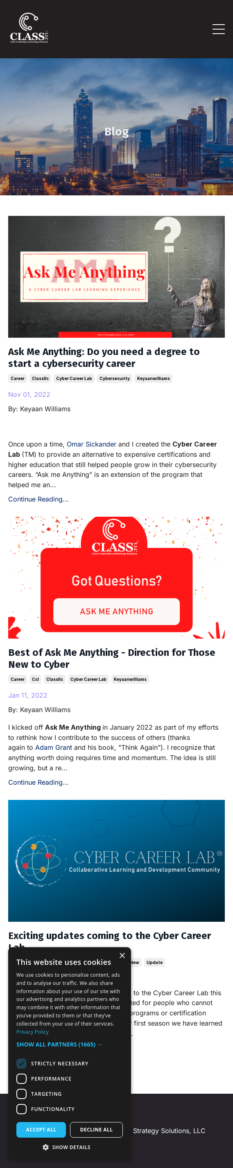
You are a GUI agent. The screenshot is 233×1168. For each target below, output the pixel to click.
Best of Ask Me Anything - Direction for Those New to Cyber (111, 658)
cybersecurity (115, 378)
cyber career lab (74, 378)
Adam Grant (53, 747)
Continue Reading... (38, 499)
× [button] (122, 956)
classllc (40, 378)
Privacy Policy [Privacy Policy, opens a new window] (32, 1031)
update (155, 962)
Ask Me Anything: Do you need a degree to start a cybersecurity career (104, 357)
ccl (35, 679)
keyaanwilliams (153, 378)
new (134, 962)
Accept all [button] (41, 1129)
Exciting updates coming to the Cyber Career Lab (109, 941)
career (18, 378)
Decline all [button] (96, 1129)
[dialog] (69, 1053)
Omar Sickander (91, 444)
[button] (69, 1044)
